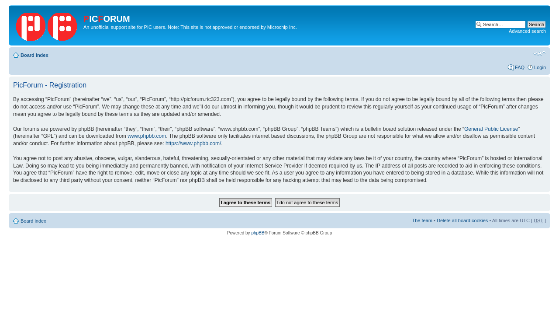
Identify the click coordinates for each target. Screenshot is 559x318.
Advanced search (527, 31)
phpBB (257, 233)
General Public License (491, 129)
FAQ (519, 67)
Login (540, 67)
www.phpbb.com (147, 136)
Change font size (539, 53)
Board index (34, 55)
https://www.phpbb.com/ (193, 143)
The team (422, 220)
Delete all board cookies (462, 220)
